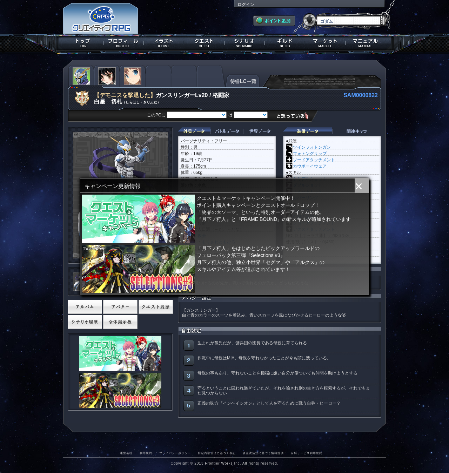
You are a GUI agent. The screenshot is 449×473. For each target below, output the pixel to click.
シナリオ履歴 (85, 322)
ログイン (245, 4)
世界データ (259, 131)
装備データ (307, 131)
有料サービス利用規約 (306, 453)
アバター (120, 307)
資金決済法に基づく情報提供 (263, 453)
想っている (295, 115)
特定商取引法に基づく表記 (217, 453)
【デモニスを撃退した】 (125, 95)
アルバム (85, 307)
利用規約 (146, 453)
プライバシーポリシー (175, 453)
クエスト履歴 (156, 307)
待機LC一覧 (242, 80)
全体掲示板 (120, 322)
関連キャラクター (356, 131)
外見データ (194, 131)
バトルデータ (226, 131)
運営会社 (126, 453)
